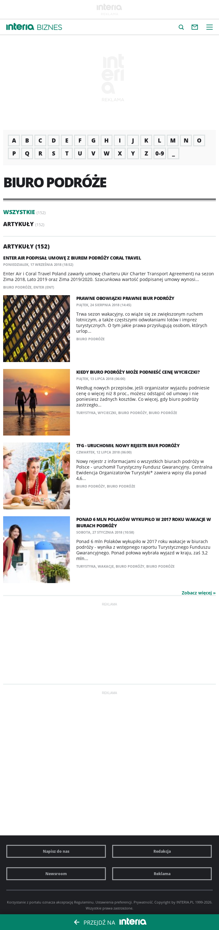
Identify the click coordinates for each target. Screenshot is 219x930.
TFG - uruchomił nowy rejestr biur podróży (128, 445)
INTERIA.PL (185, 902)
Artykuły (18, 224)
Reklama (162, 873)
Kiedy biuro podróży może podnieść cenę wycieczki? (138, 372)
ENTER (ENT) (43, 287)
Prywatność (143, 902)
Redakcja (162, 851)
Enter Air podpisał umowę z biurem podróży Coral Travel (72, 258)
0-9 (159, 153)
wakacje (106, 566)
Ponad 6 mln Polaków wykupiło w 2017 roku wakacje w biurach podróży (143, 522)
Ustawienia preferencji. (114, 902)
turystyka (86, 412)
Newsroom (56, 873)
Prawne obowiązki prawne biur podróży (125, 298)
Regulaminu (84, 902)
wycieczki (107, 412)
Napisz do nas (56, 851)
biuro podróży (132, 412)
